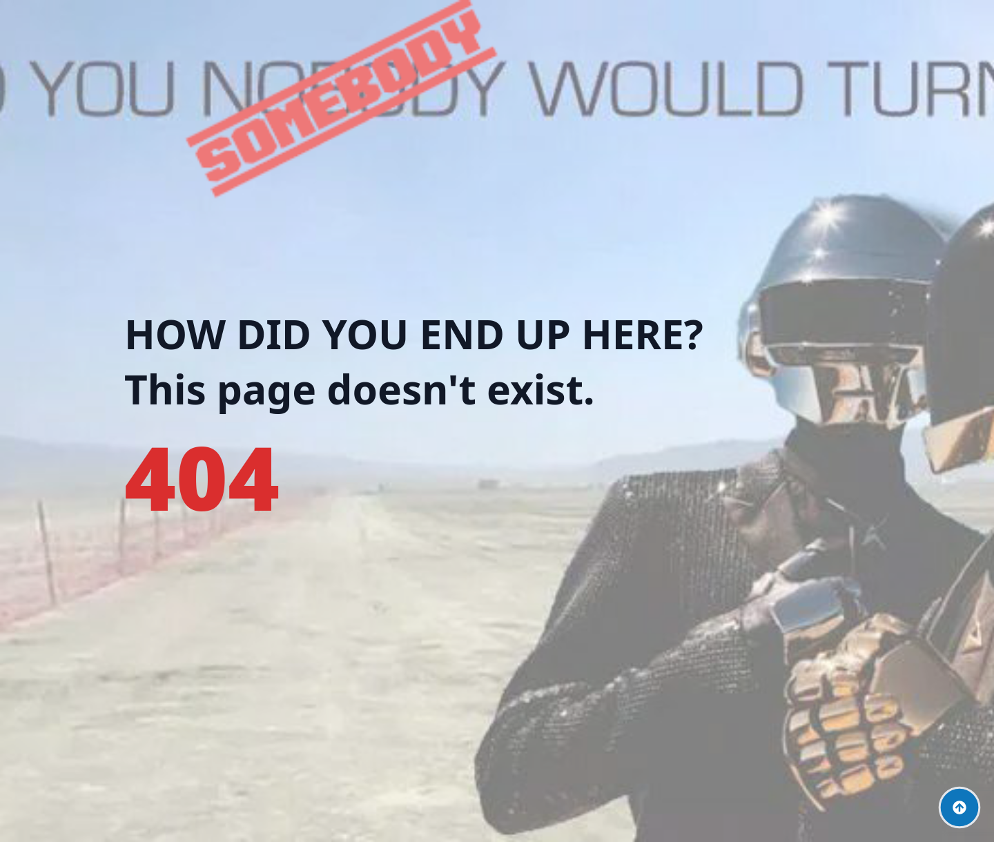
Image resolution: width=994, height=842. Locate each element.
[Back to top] (959, 807)
